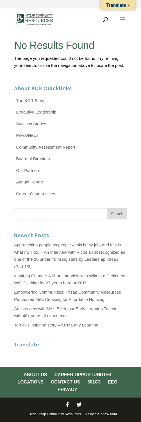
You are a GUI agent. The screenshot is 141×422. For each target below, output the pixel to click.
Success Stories (31, 124)
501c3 (94, 382)
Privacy (67, 389)
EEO (112, 382)
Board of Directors (33, 158)
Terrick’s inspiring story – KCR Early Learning (56, 325)
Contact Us (65, 382)
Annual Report (29, 182)
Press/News (27, 135)
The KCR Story (30, 100)
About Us (35, 374)
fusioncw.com (105, 414)
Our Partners (28, 170)
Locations (30, 382)
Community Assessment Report (45, 147)
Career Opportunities (35, 194)
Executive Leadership (36, 112)
